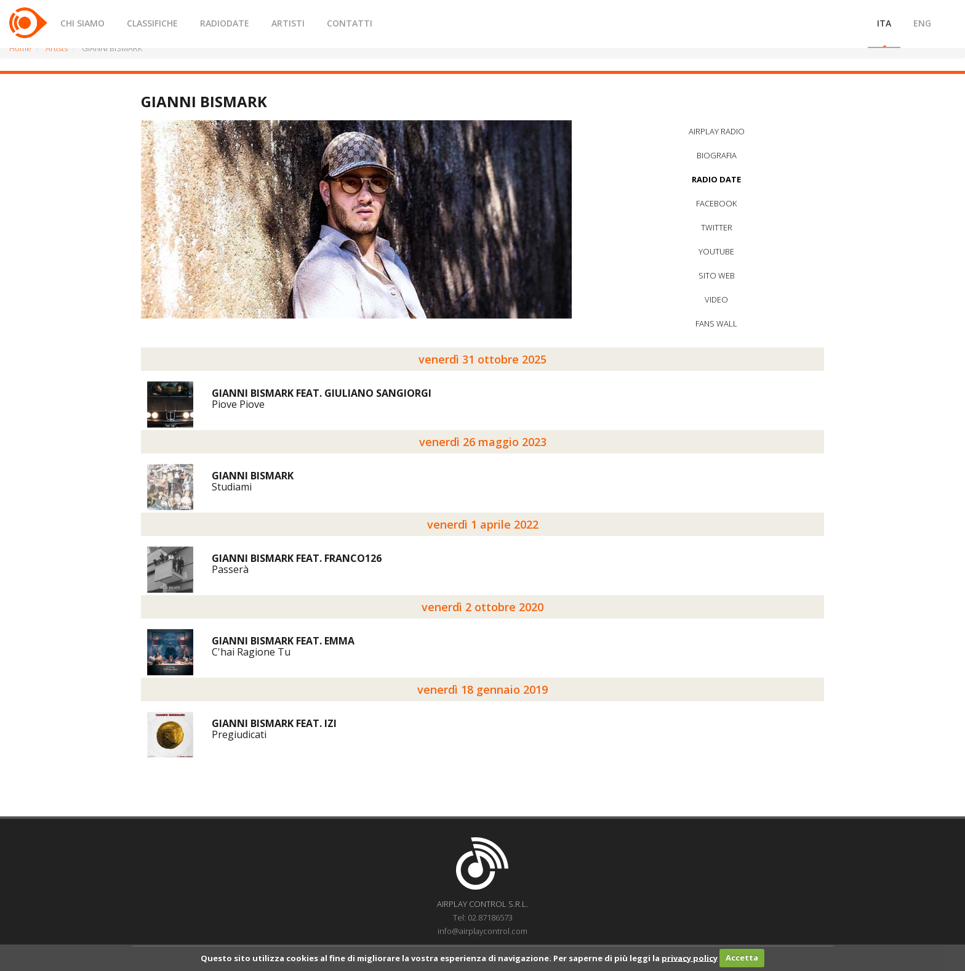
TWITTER (716, 227)
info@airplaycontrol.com (482, 930)
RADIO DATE (716, 179)
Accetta (742, 957)
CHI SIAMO (82, 23)
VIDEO (716, 299)
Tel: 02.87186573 (483, 917)
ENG (922, 23)
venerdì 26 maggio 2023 (483, 441)
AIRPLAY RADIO (717, 131)
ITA (884, 23)
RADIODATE (224, 23)
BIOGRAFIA (717, 155)
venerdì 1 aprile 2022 (483, 524)
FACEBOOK (716, 203)
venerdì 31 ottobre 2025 (482, 359)
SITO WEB (717, 275)
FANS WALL (716, 323)
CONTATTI (349, 23)
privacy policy (690, 957)
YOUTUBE (716, 251)
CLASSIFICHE (152, 23)
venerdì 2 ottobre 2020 (482, 606)
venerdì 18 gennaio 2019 (482, 689)
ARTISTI (288, 23)
